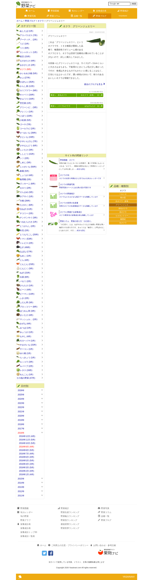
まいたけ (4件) (31, 315)
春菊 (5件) (31, 171)
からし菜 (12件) (31, 86)
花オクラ (123, 212)
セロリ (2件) (31, 188)
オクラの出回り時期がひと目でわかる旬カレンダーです (80, 178)
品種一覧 (76, 16)
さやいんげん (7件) (31, 141)
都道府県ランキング (70, 524)
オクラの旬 (64, 175)
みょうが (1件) (31, 332)
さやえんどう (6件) (31, 145)
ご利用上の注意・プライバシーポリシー (68, 545)
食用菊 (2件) (31, 179)
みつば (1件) (31, 328)
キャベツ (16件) (31, 94)
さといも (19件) (31, 137)
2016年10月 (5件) (27, 443)
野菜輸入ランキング (70, 516)
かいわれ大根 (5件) (31, 73)
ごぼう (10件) (31, 116)
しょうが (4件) (31, 175)
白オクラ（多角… (123, 201)
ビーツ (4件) (31, 289)
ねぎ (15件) (31, 273)
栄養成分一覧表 (27, 536)
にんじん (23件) (31, 264)
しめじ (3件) (31, 162)
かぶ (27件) (31, 77)
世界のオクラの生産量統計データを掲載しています (78, 206)
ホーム (30, 11)
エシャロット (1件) (31, 52)
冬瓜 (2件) (31, 230)
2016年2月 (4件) (26, 471)
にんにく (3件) (31, 268)
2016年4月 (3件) (26, 464)
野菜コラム (53, 16)
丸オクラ (123, 223)
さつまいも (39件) (31, 133)
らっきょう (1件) (31, 357)
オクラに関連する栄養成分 (71, 212)
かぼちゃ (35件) (31, 82)
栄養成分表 (99, 11)
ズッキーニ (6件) (31, 183)
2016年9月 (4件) (26, 447)
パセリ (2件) (31, 281)
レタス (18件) (31, 370)
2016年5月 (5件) (26, 460)
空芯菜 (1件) (31, 103)
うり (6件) (31, 48)
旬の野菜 (24, 516)
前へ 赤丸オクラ (59, 95)
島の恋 (123, 198)
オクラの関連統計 (67, 194)
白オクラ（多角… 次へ (92, 95)
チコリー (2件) (31, 213)
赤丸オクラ (122, 208)
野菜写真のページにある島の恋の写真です (75, 188)
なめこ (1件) (31, 256)
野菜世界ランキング (70, 528)
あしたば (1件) (31, 31)
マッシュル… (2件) (31, 319)
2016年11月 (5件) (27, 440)
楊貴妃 (123, 219)
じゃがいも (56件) (31, 167)
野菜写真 (30, 16)
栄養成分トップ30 (28, 532)
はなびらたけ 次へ (94, 106)
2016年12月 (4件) (27, 436)
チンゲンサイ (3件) (31, 217)
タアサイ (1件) (31, 196)
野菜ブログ (99, 16)
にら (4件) (31, 260)
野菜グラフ (25, 520)
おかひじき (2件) (31, 65)
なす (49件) (31, 247)
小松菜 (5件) (31, 120)
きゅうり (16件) (31, 99)
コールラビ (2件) (31, 128)
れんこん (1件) (31, 374)
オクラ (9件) (31, 69)
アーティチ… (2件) (31, 39)
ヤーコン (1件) (31, 349)
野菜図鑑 (53, 11)
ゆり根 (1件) (31, 353)
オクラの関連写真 (67, 184)
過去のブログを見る (93, 84)
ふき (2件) (31, 298)
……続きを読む (79, 169)
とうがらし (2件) (31, 226)
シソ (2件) (31, 158)
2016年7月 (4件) (26, 454)
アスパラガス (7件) (31, 35)
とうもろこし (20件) (31, 234)
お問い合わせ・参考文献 (103, 545)
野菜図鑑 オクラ (67, 160)
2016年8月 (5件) (26, 450)
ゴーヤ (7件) (31, 124)
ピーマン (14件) (31, 294)
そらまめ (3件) (31, 192)
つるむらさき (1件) (31, 222)
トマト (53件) (31, 239)
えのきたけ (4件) (31, 61)
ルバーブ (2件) (31, 366)
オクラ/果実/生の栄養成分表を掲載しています (76, 215)
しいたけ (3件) (31, 150)
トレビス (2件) (31, 243)
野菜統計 (123, 11)
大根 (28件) (31, 200)
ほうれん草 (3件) (31, 311)
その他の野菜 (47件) (29, 378)
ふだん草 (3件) (31, 302)
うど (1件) (31, 43)
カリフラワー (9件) (31, 90)
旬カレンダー (76, 11)
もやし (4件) (31, 336)
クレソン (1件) (31, 111)
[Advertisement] (75, 133)
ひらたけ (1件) (31, 285)
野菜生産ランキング (70, 512)
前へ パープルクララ (60, 106)
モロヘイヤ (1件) (31, 340)
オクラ (41, 21)
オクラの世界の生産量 (69, 203)
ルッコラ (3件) (31, 362)
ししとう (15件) (31, 154)
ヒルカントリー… (123, 216)
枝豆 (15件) (31, 56)
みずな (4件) (31, 323)
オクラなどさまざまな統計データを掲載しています (78, 197)
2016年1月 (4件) (26, 474)
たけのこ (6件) (31, 205)
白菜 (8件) (31, 277)
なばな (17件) (31, 251)
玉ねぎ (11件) (31, 209)
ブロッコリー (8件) (31, 306)
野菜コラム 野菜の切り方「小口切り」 (76, 221)
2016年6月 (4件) (26, 457)
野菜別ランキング (69, 520)
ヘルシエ (123, 194)
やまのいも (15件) (31, 345)
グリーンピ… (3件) (31, 107)
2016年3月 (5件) (26, 467)
